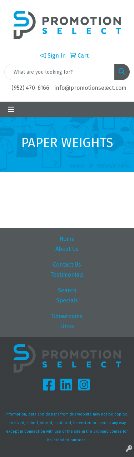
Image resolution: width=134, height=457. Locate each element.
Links (67, 326)
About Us (67, 248)
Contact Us (67, 264)
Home (67, 238)
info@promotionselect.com (90, 87)
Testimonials (67, 274)
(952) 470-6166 (30, 87)
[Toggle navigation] (11, 109)
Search (67, 290)
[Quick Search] (59, 72)
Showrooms (67, 316)
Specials (67, 300)
